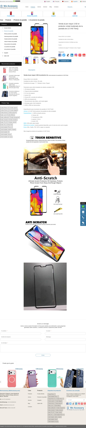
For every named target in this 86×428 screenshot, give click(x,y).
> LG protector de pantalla (36, 20)
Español (74, 1)
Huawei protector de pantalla (10, 39)
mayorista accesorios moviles (61, 426)
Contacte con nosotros (65, 61)
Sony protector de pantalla (10, 44)
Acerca (39, 6)
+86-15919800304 (12, 402)
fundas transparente (14, 117)
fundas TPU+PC (4, 122)
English (47, 1)
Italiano (83, 1)
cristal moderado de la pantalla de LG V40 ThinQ (58, 75)
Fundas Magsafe (13, 110)
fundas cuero (3, 115)
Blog (51, 6)
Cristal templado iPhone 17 (53, 396)
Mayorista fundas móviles (29, 426)
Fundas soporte (13, 107)
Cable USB (6, 55)
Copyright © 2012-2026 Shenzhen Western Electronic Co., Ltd (12, 426)
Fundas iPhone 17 (51, 394)
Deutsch (65, 1)
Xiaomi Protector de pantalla (10, 41)
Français (56, 1)
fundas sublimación (4, 117)
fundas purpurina (12, 112)
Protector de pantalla (8, 31)
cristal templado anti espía (6, 136)
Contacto (56, 6)
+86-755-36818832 (6, 399)
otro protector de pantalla (9, 49)
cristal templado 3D (4, 132)
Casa (1, 20)
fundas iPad (9, 124)
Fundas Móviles (7, 28)
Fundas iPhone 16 (4, 107)
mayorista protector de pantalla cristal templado (44, 426)
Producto (33, 6)
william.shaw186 (11, 407)
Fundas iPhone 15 (4, 110)
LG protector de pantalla (9, 46)
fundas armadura (4, 119)
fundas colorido (12, 122)
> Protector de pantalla (19, 20)
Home (26, 6)
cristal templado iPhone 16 (6, 127)
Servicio (45, 6)
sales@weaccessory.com (8, 405)
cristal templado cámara (5, 134)
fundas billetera (11, 115)
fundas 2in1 (3, 124)
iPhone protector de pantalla (10, 33)
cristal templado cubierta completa (8, 129)
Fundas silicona (3, 112)
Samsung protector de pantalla (11, 36)
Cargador (6, 52)
